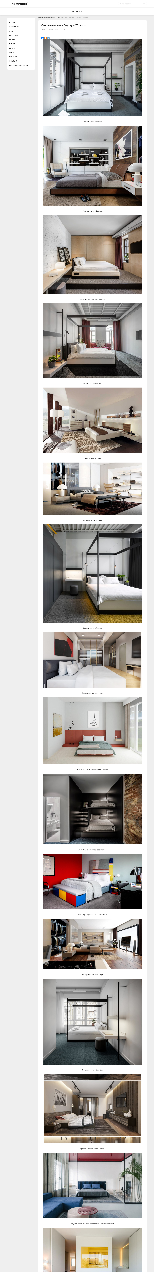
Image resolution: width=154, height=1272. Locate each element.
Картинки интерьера (18, 65)
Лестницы (14, 27)
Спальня (13, 61)
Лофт (11, 52)
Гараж (12, 44)
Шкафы (12, 40)
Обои (11, 31)
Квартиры (13, 35)
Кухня (12, 22)
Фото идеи (77, 11)
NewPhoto (19, 4)
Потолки (13, 57)
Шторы (12, 48)
